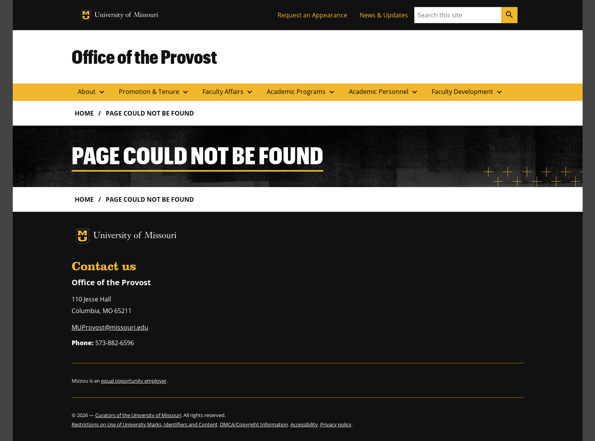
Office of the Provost (144, 56)
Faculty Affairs (228, 92)
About (92, 92)
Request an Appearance (312, 15)
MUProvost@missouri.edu (110, 327)
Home (84, 113)
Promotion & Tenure (154, 92)
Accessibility (304, 424)
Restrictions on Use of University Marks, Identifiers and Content (145, 424)
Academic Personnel (384, 92)
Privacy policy (336, 424)
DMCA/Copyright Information (254, 424)
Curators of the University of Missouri (138, 415)
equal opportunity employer (133, 380)
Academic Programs (301, 92)
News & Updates (384, 15)
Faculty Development (468, 92)
